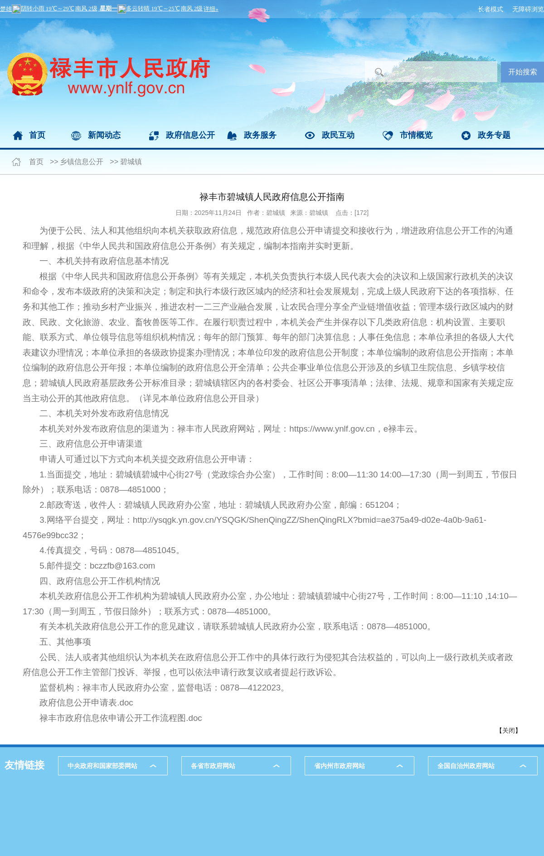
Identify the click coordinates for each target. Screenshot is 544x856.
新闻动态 (104, 135)
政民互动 (338, 135)
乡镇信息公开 (81, 161)
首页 (37, 135)
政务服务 (260, 135)
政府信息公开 (190, 135)
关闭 (508, 730)
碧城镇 (131, 161)
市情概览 (416, 135)
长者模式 (490, 9)
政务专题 (494, 135)
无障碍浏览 (528, 9)
